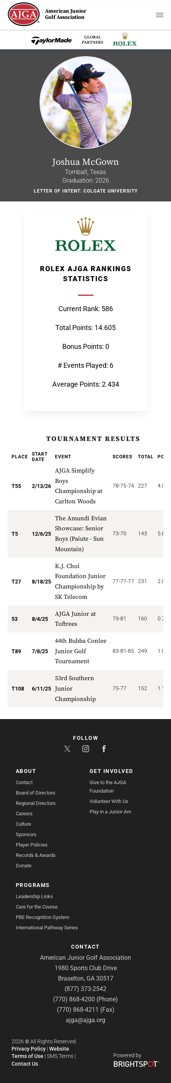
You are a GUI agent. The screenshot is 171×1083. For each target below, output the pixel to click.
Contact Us (25, 1064)
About (26, 771)
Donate (24, 865)
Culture (23, 824)
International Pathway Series (47, 927)
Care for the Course (37, 907)
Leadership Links (34, 896)
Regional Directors (36, 803)
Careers (24, 813)
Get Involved (111, 771)
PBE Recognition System (42, 917)
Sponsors (26, 834)
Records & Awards (36, 855)
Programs (33, 885)
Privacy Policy (29, 1049)
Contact (24, 782)
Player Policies (32, 845)
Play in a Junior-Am (110, 812)
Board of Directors (35, 793)
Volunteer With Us (109, 801)
